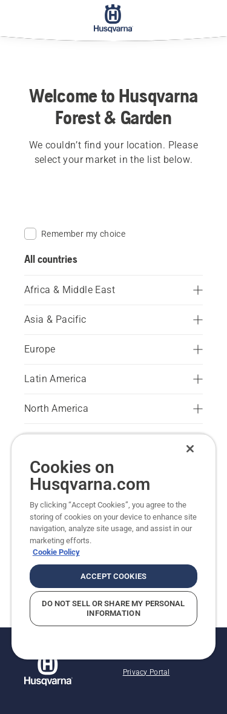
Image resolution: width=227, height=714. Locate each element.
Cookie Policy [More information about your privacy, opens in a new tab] (56, 552)
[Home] (113, 18)
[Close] (190, 449)
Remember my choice (74, 234)
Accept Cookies (113, 576)
